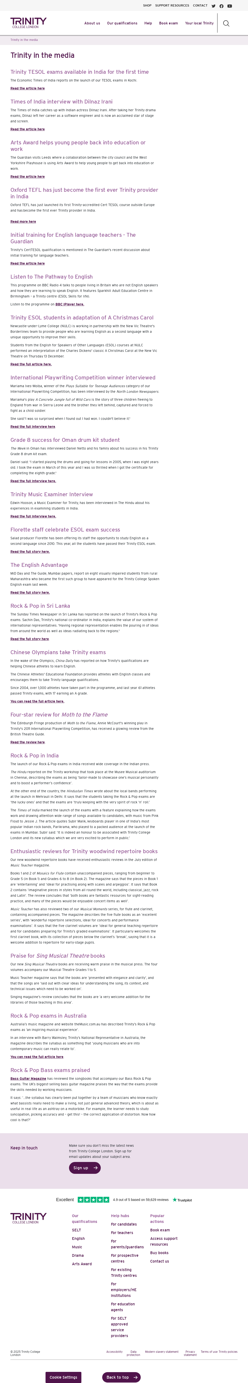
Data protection (133, 1353)
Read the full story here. (30, 552)
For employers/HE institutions (124, 1290)
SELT (76, 1230)
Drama (78, 1255)
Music (77, 1247)
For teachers (122, 1233)
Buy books (159, 1253)
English (78, 1238)
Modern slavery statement (161, 1351)
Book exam (160, 1230)
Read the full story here (29, 639)
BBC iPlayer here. (69, 304)
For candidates (124, 1224)
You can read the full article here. (37, 701)
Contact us (159, 1261)
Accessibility (114, 1351)
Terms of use (209, 1351)
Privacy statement (190, 1353)
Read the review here (27, 742)
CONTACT (200, 5)
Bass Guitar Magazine (28, 1078)
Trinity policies (228, 1351)
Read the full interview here (32, 427)
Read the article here (27, 88)
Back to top (118, 1377)
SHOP (147, 5)
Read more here (23, 221)
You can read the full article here (36, 1057)
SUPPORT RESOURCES (172, 5)
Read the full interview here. (33, 481)
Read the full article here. (31, 364)
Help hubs (120, 1216)
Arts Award (82, 1264)
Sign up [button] (80, 1168)
